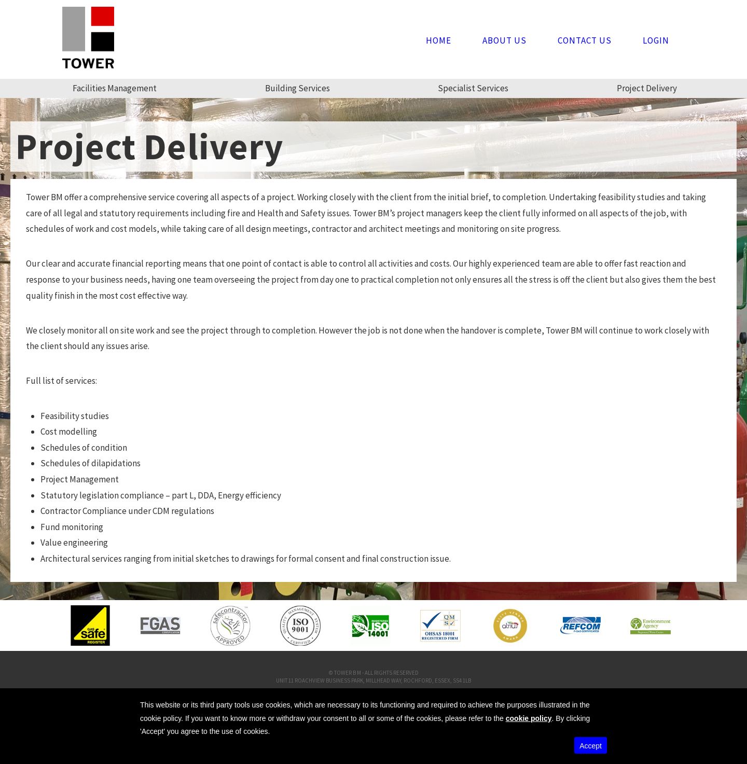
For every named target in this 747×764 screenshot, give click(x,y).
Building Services (297, 88)
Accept (590, 746)
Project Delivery (647, 88)
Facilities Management (115, 88)
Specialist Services (473, 88)
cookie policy (529, 718)
